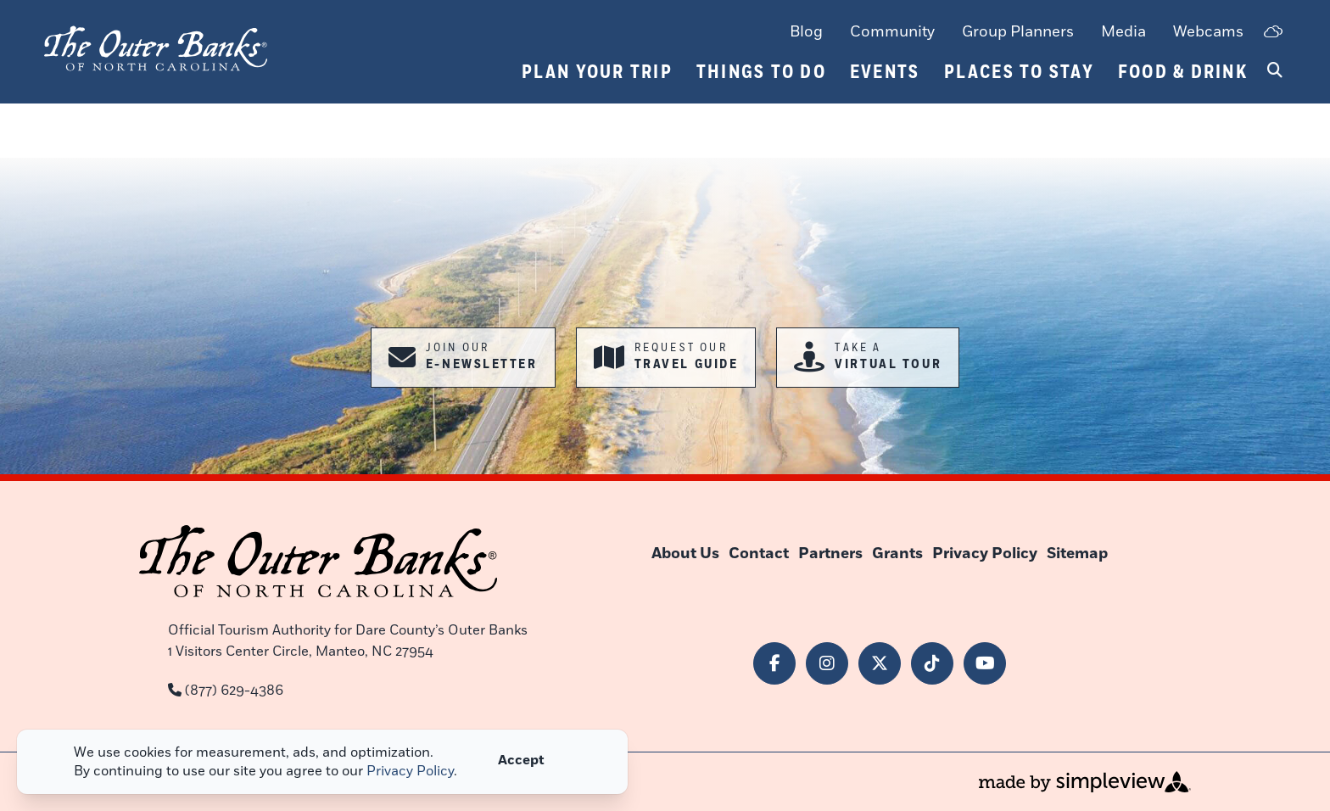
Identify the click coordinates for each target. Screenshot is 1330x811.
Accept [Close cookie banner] (521, 760)
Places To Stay (1019, 72)
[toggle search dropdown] (1275, 71)
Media (1123, 31)
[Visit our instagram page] (827, 663)
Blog (806, 31)
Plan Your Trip (597, 72)
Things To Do (761, 72)
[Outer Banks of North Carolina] (155, 46)
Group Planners (1018, 31)
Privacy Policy (984, 553)
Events (885, 72)
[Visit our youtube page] (985, 663)
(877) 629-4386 (234, 690)
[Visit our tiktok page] (932, 663)
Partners (830, 553)
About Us (685, 553)
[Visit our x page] (879, 663)
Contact (759, 553)
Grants (897, 553)
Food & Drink (1183, 72)
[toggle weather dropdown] (1273, 32)
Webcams (1208, 31)
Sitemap (1077, 553)
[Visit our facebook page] (774, 663)
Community (892, 31)
